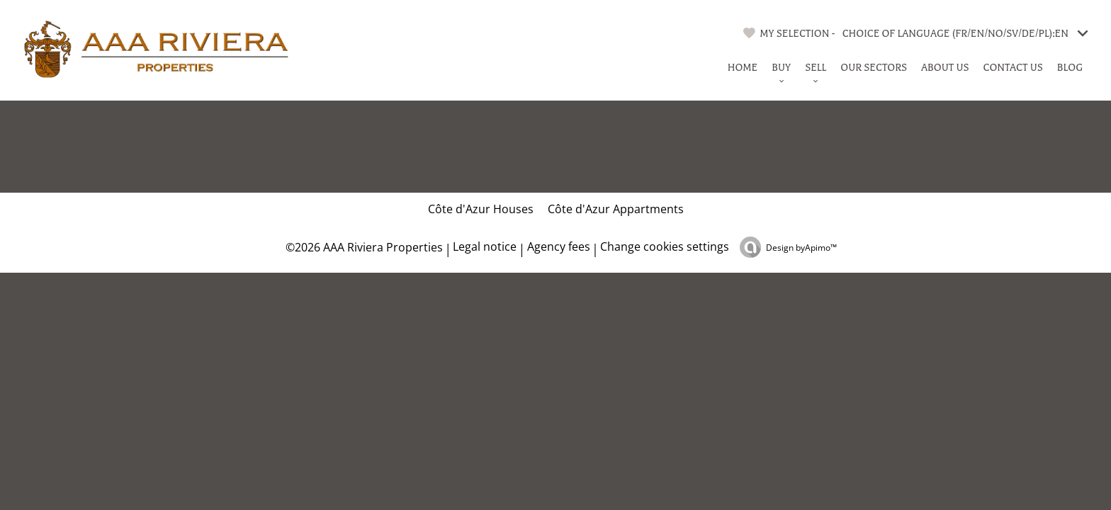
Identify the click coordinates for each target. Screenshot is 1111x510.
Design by (801, 247)
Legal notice (485, 246)
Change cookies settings (664, 246)
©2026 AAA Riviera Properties (363, 247)
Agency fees (558, 246)
